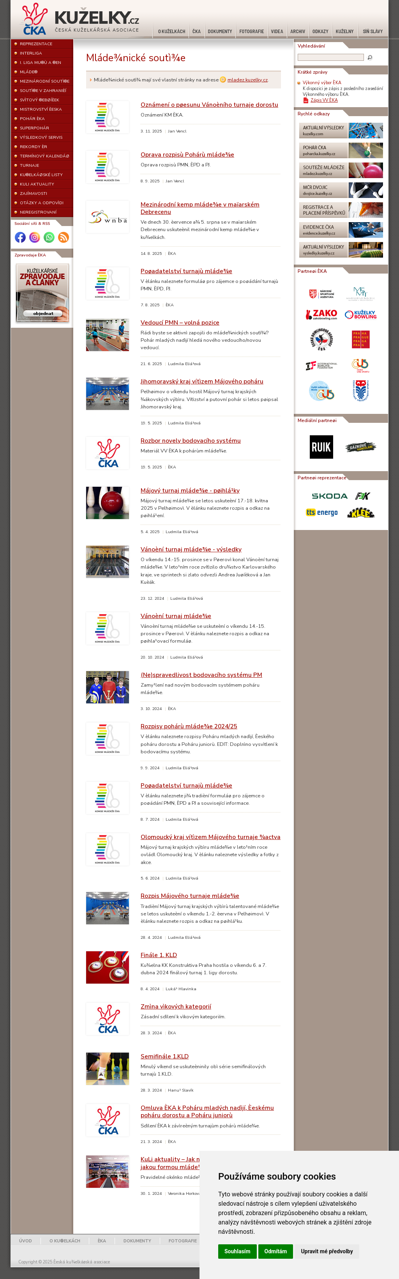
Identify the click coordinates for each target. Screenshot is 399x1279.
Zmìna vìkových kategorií (176, 1006)
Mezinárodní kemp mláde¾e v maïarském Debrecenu (200, 208)
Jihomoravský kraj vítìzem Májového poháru (202, 381)
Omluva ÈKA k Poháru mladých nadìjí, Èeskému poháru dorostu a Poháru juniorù (207, 1111)
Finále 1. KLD (159, 955)
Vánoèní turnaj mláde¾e (176, 616)
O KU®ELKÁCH (64, 1241)
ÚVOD (25, 1241)
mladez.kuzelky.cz (248, 79)
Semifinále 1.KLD (165, 1056)
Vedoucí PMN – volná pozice (180, 322)
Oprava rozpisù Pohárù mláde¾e (187, 154)
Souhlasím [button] (237, 1251)
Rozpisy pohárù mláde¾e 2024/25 (189, 726)
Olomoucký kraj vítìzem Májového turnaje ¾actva (211, 837)
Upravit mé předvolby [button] (327, 1251)
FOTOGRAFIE (183, 1241)
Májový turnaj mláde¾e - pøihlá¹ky (190, 490)
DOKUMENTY (137, 1241)
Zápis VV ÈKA (324, 100)
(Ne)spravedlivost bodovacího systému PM (201, 675)
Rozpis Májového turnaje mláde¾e (190, 896)
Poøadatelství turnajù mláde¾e (186, 271)
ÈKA (102, 1241)
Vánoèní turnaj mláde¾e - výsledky (191, 549)
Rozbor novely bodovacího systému (191, 440)
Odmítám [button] (276, 1251)
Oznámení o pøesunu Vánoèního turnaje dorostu (209, 105)
